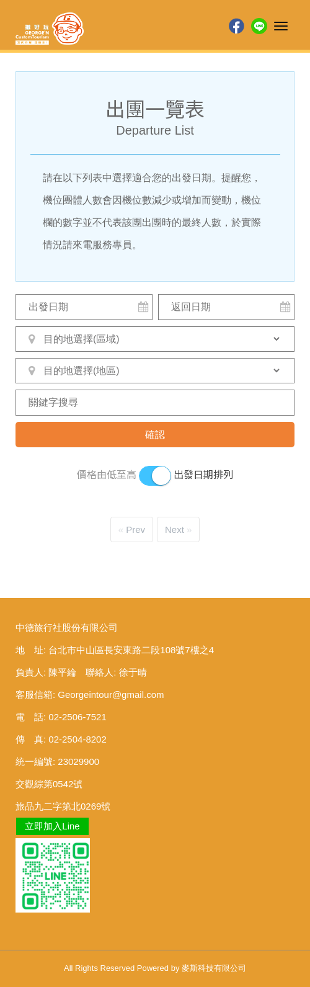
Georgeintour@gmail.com (111, 694)
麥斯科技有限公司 (214, 968)
